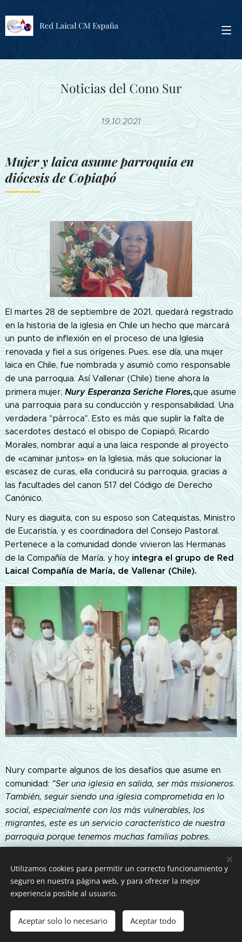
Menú (226, 30)
